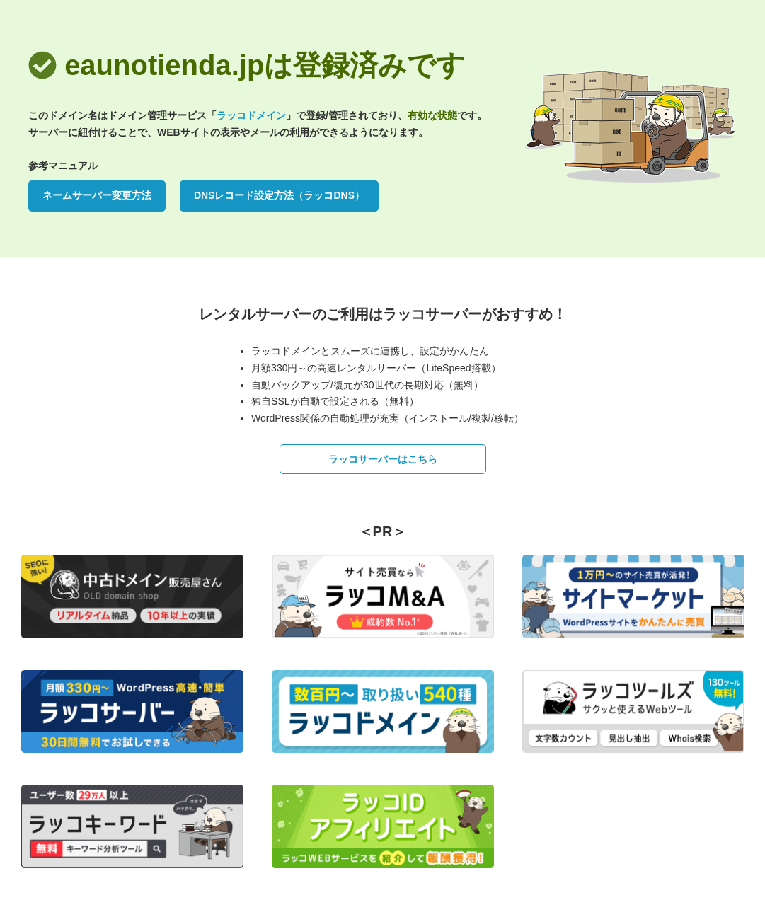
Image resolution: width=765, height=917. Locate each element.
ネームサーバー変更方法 (96, 195)
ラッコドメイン (251, 115)
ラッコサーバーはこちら (382, 459)
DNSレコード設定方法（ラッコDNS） (279, 195)
